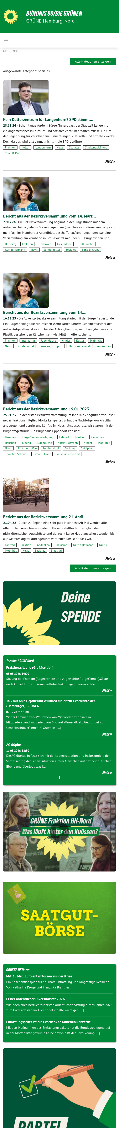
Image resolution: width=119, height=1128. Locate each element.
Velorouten (104, 346)
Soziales (74, 147)
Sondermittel (51, 250)
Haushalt (10, 443)
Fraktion (10, 147)
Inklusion (61, 545)
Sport (59, 346)
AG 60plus (13, 744)
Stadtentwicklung (96, 147)
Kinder (66, 340)
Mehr (109, 161)
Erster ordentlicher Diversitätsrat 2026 (35, 999)
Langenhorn (43, 147)
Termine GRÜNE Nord (20, 661)
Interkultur (28, 340)
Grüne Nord (11, 51)
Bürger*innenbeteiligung (37, 437)
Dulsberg (10, 244)
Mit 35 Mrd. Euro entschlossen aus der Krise (39, 976)
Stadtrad (56, 550)
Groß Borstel (86, 244)
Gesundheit (64, 244)
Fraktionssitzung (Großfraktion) (30, 667)
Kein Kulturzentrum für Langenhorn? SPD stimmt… (48, 119)
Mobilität (96, 340)
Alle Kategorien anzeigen (93, 61)
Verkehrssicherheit (68, 454)
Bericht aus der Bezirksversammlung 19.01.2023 (46, 409)
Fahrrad (64, 437)
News (60, 147)
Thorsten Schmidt (79, 346)
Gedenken (45, 244)
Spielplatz (87, 448)
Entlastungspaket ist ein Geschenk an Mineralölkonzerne (48, 1022)
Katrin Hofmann (15, 250)
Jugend (26, 443)
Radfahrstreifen (27, 448)
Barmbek (10, 437)
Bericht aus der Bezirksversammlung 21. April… (45, 516)
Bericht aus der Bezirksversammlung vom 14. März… (49, 216)
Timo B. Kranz (13, 153)
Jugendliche (48, 340)
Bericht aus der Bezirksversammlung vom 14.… (44, 312)
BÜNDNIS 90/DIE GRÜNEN (54, 13)
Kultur (25, 147)
